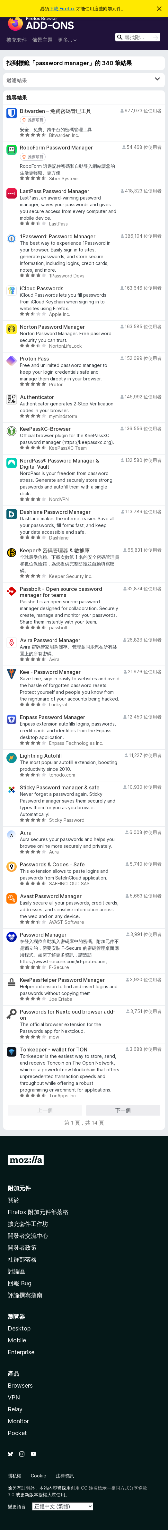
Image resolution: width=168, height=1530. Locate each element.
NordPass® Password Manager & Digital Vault (59, 464)
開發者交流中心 (28, 1235)
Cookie (38, 1475)
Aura (25, 833)
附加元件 (19, 1188)
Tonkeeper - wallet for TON (53, 1050)
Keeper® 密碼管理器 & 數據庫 (55, 551)
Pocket (17, 1433)
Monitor (18, 1421)
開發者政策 (22, 1247)
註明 (25, 1488)
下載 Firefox (62, 8)
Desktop (19, 1328)
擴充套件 (16, 40)
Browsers (20, 1385)
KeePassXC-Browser (45, 429)
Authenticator (37, 397)
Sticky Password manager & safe (60, 788)
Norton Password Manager (52, 327)
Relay (15, 1409)
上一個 (45, 1110)
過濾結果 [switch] (83, 79)
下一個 (123, 1110)
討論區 (16, 1271)
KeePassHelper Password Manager (62, 980)
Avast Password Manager (51, 896)
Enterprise (21, 1352)
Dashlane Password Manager (55, 512)
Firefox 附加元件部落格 (38, 1212)
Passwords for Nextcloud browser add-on (67, 1015)
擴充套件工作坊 (28, 1223)
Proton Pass (34, 359)
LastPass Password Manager (54, 191)
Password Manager (43, 935)
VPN (14, 1397)
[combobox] (137, 37)
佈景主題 (42, 40)
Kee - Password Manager (50, 672)
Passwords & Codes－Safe (52, 865)
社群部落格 (22, 1259)
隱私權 (14, 1475)
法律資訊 (65, 1475)
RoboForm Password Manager (56, 148)
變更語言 (17, 1506)
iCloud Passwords (41, 288)
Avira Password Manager (50, 640)
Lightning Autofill (41, 756)
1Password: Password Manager (57, 237)
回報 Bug (19, 1283)
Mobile (17, 1340)
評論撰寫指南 (25, 1295)
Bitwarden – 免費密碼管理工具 (55, 111)
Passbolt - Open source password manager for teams (61, 592)
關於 (13, 1200)
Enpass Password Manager (52, 717)
